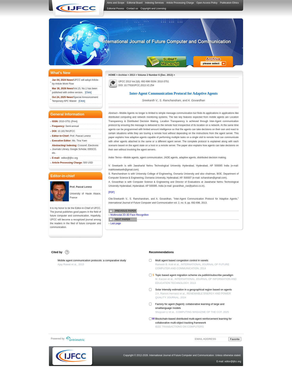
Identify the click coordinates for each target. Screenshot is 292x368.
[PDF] (112, 192)
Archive (122, 75)
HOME (112, 75)
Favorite (235, 339)
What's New (60, 73)
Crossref (82, 145)
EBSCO (92, 149)
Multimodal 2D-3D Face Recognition (130, 214)
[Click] (88, 92)
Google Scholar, (78, 149)
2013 (132, 75)
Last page (116, 223)
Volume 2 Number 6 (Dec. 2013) (156, 75)
